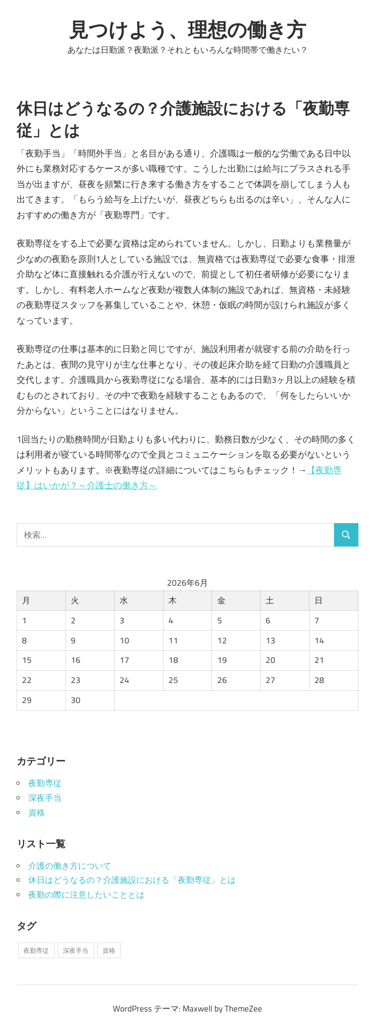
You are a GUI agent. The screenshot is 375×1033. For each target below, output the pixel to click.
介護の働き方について (69, 865)
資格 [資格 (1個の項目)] (109, 950)
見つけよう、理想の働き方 (187, 29)
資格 (36, 812)
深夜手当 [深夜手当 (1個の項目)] (75, 950)
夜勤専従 (45, 783)
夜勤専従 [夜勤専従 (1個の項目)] (36, 950)
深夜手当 (45, 797)
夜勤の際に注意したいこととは (86, 894)
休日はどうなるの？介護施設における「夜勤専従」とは (132, 880)
